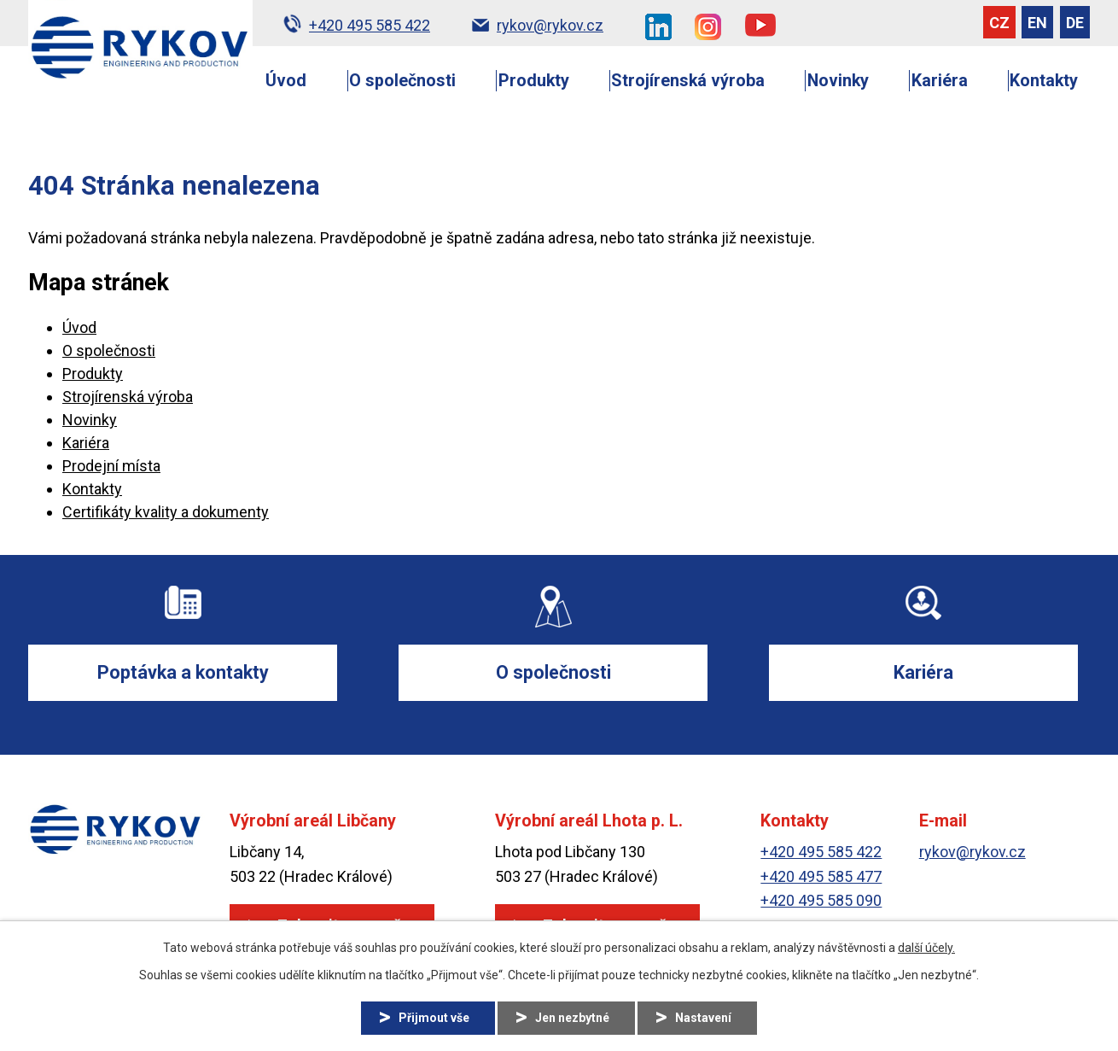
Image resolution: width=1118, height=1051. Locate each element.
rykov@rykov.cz (972, 852)
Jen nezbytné (572, 1018)
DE (1075, 23)
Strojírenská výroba (688, 81)
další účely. (926, 948)
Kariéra (939, 81)
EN (1037, 23)
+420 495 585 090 (821, 900)
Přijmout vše (434, 1018)
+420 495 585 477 (821, 876)
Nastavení (703, 1018)
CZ (999, 23)
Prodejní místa (111, 466)
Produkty (533, 81)
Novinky (838, 81)
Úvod (285, 81)
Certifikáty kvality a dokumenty (165, 512)
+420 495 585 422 (821, 852)
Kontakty (1044, 81)
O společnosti (402, 81)
